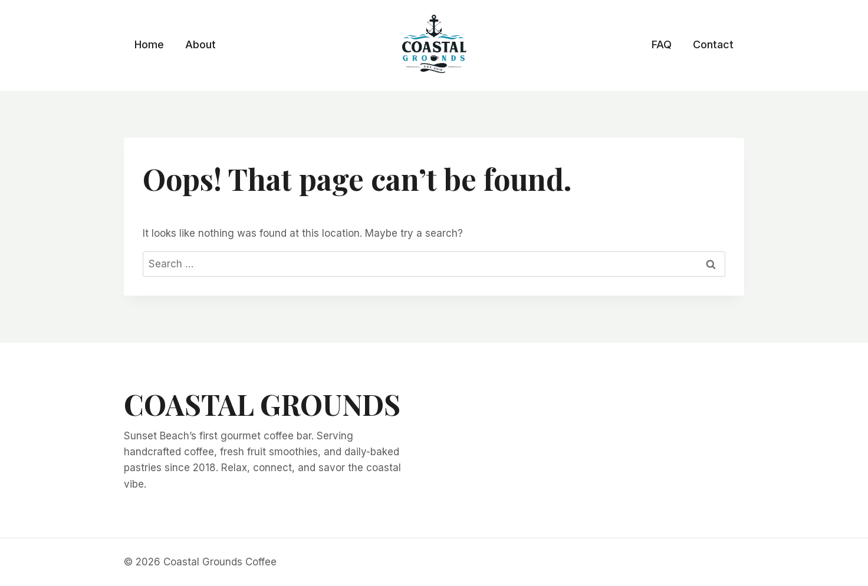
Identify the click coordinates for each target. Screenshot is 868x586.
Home (149, 44)
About (200, 44)
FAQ (662, 44)
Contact (713, 44)
